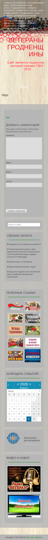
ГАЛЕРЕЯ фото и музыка (27, 10)
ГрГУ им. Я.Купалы (34, 537)
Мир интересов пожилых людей (22, 267)
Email (8, 172)
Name (8, 163)
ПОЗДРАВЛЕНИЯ (26, 13)
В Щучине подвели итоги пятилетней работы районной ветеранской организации (23, 274)
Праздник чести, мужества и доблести (25, 244)
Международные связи (18, 28)
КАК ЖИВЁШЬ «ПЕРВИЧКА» (14, 22)
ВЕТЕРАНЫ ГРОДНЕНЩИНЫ (25, 47)
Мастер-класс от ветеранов (20, 262)
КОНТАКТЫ (17, 31)
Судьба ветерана (19, 8)
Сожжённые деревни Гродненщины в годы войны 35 (19, 26)
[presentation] (16, 197)
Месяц (11, 391)
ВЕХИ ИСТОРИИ (20, 3)
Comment (10, 135)
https (8, 117)
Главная (8, 3)
